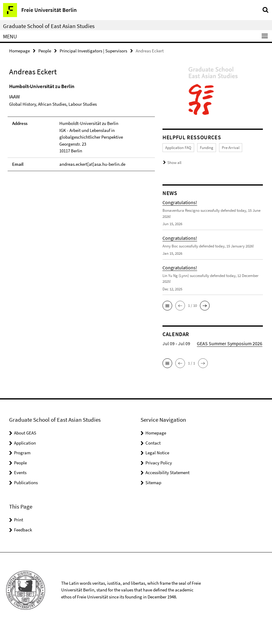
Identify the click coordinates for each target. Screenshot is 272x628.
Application (25, 443)
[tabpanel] (81, 127)
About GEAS (25, 433)
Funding (206, 147)
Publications (26, 482)
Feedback (23, 530)
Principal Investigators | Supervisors (93, 51)
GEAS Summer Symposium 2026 (229, 343)
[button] (167, 306)
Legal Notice (157, 453)
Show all (174, 162)
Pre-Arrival (230, 147)
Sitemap (153, 482)
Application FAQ (178, 147)
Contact (153, 443)
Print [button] (18, 520)
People (44, 51)
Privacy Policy (158, 463)
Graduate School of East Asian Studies (49, 26)
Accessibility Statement (167, 472)
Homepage (19, 51)
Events (20, 472)
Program (22, 453)
